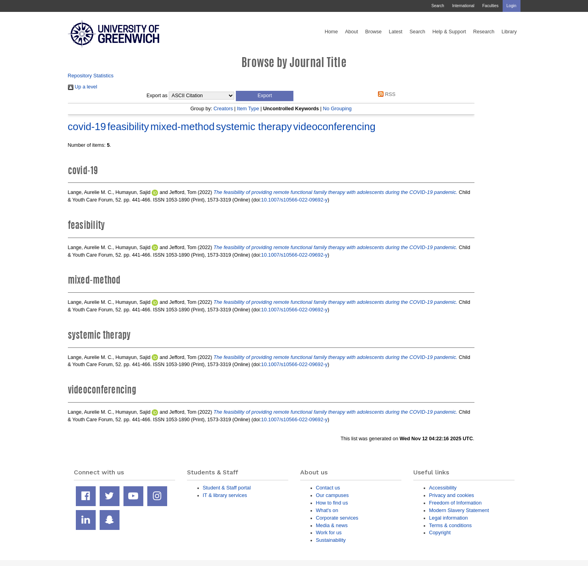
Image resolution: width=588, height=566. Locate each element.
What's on (327, 510)
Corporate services (337, 518)
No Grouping (337, 108)
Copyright (440, 532)
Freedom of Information (455, 503)
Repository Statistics (91, 76)
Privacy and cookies (451, 495)
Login (512, 6)
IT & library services (225, 495)
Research (484, 32)
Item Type (248, 108)
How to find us (332, 503)
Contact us (328, 488)
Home (331, 32)
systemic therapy (254, 126)
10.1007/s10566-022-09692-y (294, 200)
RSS (385, 94)
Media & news (332, 525)
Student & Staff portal (227, 488)
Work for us (329, 532)
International (463, 6)
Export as (157, 95)
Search (437, 6)
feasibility (128, 126)
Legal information (448, 518)
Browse (373, 32)
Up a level (82, 87)
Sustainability (331, 540)
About (351, 32)
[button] (264, 96)
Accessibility (443, 488)
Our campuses (332, 495)
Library (509, 32)
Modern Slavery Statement (459, 510)
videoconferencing (334, 126)
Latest (395, 32)
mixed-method (182, 126)
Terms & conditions (450, 525)
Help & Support (449, 32)
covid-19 (87, 126)
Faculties (490, 6)
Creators (223, 108)
